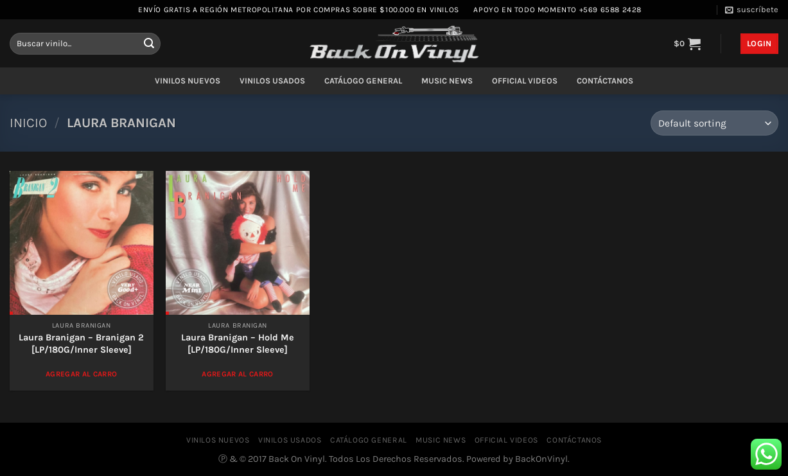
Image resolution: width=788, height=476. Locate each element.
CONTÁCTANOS (605, 80)
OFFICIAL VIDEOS (524, 80)
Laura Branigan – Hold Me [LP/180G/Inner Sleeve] (237, 343)
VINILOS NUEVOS (187, 80)
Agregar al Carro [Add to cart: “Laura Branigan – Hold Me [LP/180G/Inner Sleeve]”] (238, 373)
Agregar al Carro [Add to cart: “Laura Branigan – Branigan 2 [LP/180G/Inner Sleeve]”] (82, 373)
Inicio (28, 122)
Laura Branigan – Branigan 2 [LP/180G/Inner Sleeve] (81, 343)
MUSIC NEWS (447, 80)
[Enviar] (149, 44)
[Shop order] (714, 123)
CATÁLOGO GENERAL (363, 80)
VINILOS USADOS (272, 80)
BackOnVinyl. (542, 459)
